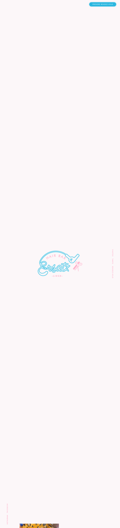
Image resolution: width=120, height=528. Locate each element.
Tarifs (112, 261)
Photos (112, 252)
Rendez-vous (112, 272)
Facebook (7, 508)
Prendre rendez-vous (102, 4)
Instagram (7, 520)
